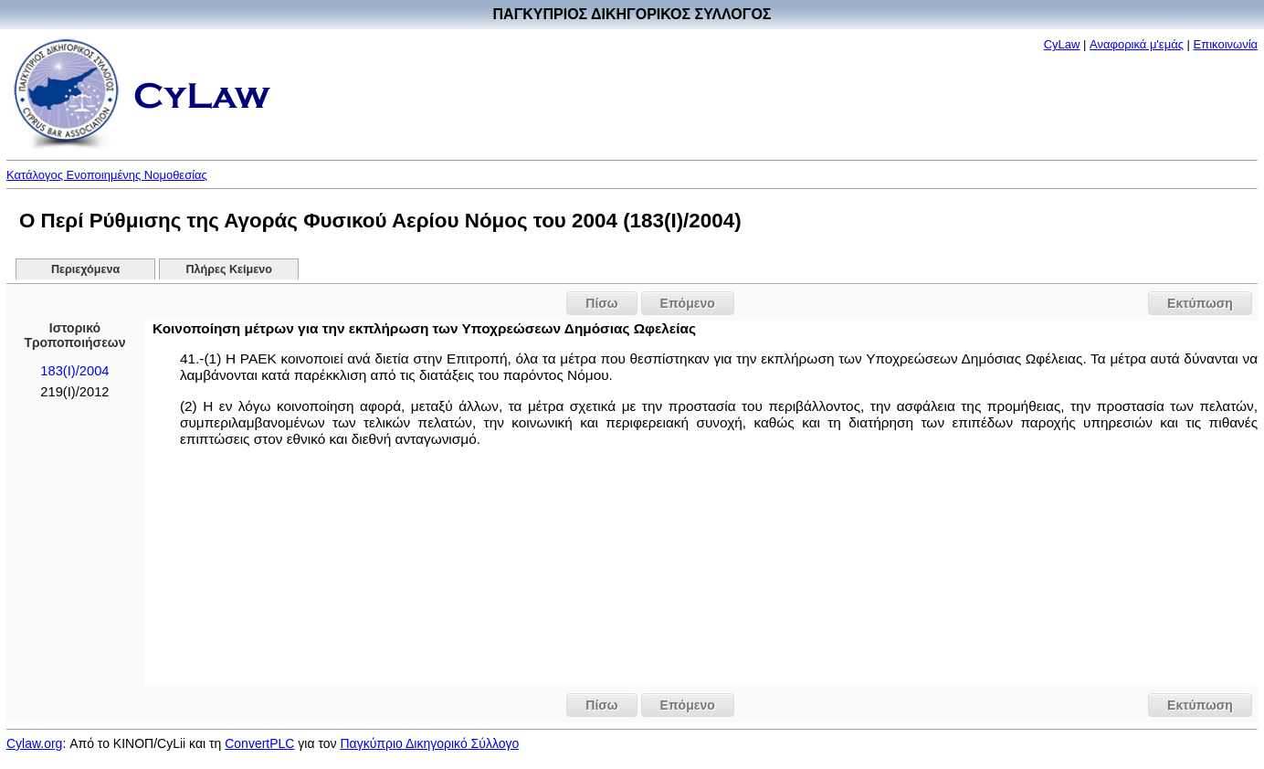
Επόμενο (687, 303)
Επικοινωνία (1226, 44)
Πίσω (601, 303)
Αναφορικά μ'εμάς (1137, 44)
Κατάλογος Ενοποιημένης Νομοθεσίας (106, 175)
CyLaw (1062, 44)
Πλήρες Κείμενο (228, 269)
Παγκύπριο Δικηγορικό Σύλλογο (429, 743)
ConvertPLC (259, 743)
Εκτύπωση (1200, 303)
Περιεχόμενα (85, 269)
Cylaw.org (34, 743)
